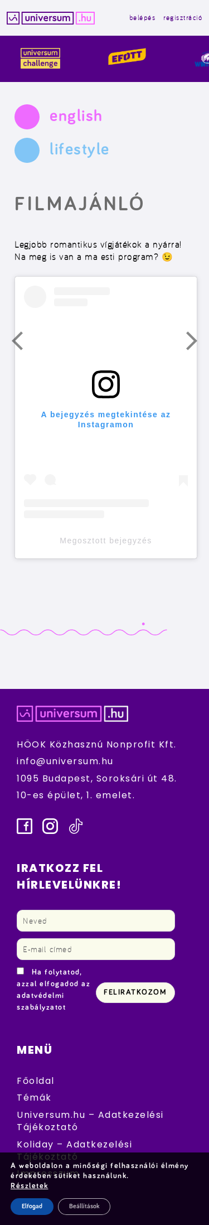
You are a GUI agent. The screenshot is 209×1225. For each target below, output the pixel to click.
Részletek (29, 1186)
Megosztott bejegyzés (106, 540)
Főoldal (36, 1080)
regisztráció (182, 17)
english (76, 116)
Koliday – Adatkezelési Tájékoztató (74, 1150)
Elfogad (32, 1206)
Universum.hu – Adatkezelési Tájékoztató (90, 1121)
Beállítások (84, 1206)
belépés (142, 17)
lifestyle (80, 149)
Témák (34, 1097)
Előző (24, 343)
